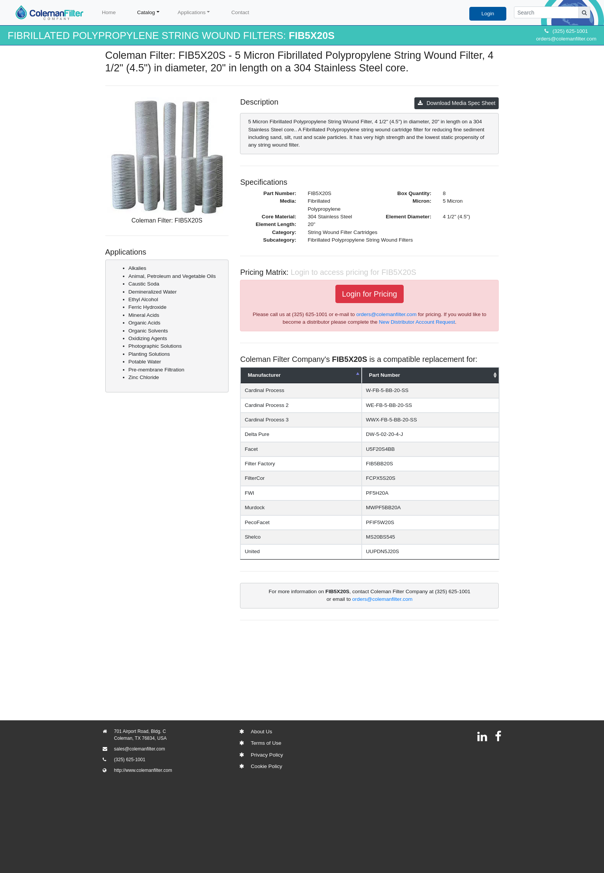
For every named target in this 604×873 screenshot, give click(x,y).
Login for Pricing (369, 294)
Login (488, 13)
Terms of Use (266, 743)
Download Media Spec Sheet (457, 103)
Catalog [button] (146, 12)
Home (109, 12)
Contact (240, 12)
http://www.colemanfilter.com (143, 770)
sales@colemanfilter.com (139, 749)
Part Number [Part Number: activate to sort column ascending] (384, 375)
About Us (261, 731)
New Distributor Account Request (417, 322)
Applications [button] (192, 12)
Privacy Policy (267, 755)
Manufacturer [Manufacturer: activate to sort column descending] (264, 375)
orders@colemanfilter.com (566, 39)
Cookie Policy (266, 766)
